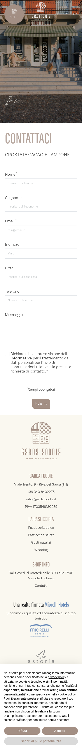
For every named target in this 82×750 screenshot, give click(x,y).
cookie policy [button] (66, 694)
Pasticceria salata (41, 535)
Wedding (41, 550)
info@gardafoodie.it (41, 499)
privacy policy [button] (57, 677)
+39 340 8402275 (41, 492)
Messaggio (14, 314)
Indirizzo (12, 244)
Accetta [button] (59, 731)
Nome (11, 174)
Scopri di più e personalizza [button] (41, 741)
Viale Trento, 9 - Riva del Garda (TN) (41, 484)
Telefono (12, 291)
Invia (41, 404)
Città (9, 268)
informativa (21, 358)
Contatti (41, 586)
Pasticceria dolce (41, 527)
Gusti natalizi (41, 542)
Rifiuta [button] (22, 731)
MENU (14, 17)
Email (11, 221)
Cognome (14, 197)
